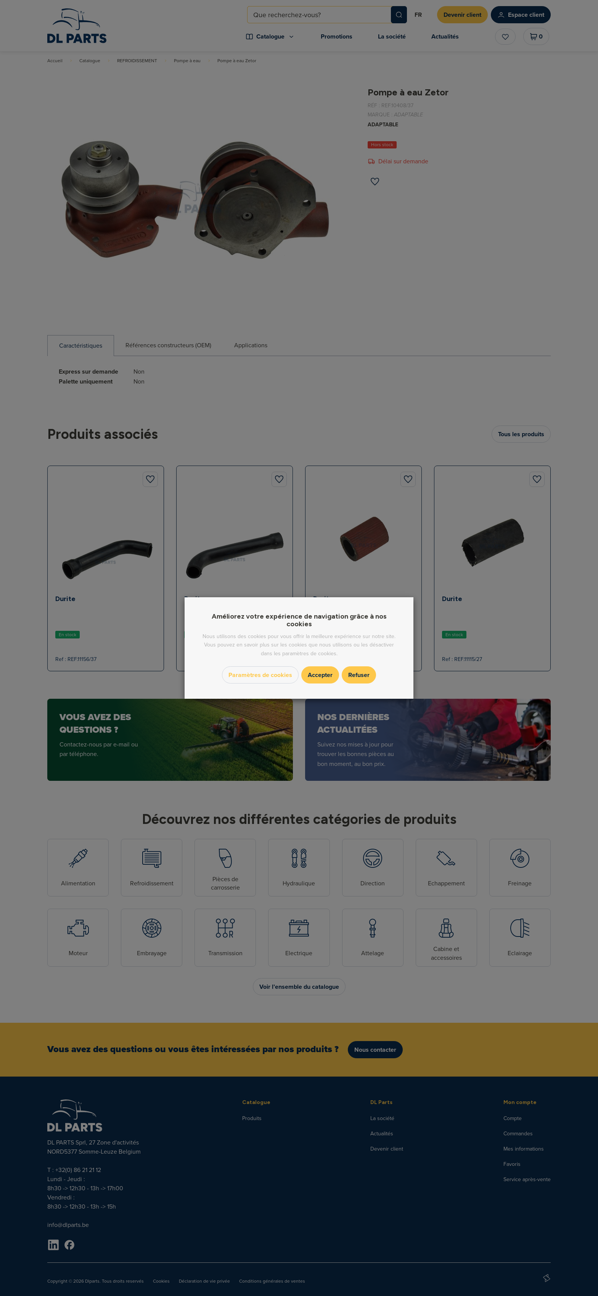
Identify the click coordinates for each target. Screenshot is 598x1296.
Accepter (320, 675)
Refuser (359, 675)
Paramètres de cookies (260, 675)
